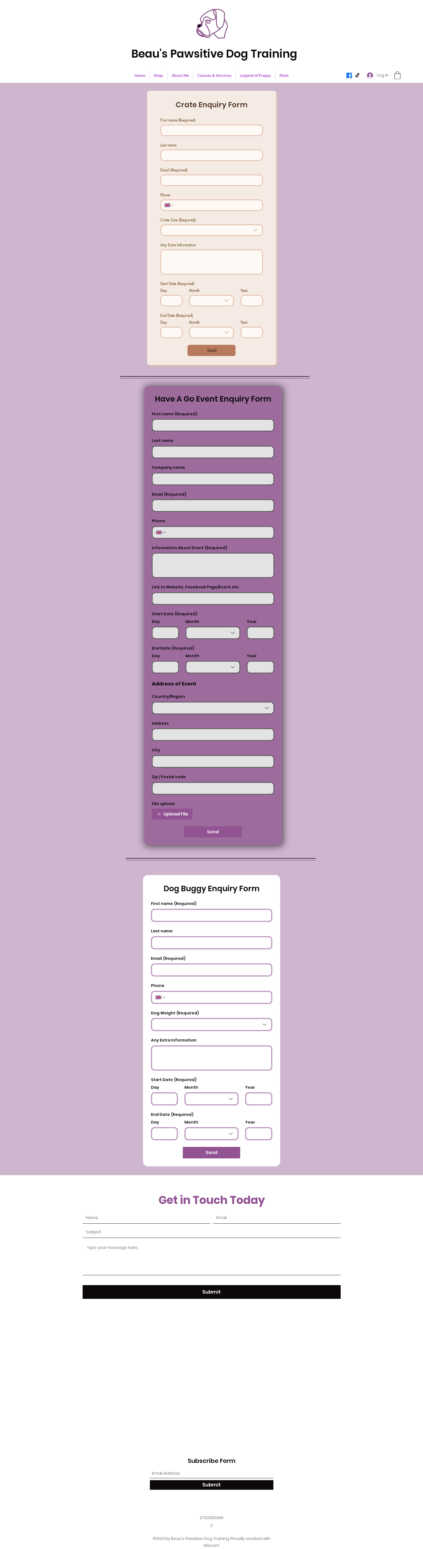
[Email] (210, 180)
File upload (163, 803)
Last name (168, 145)
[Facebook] (349, 75)
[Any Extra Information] (211, 262)
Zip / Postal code (169, 777)
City (156, 750)
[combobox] (211, 230)
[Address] (211, 734)
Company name (168, 467)
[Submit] (212, 1292)
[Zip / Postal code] (211, 788)
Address (160, 723)
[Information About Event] (213, 565)
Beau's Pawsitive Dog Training (214, 53)
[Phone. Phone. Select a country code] (169, 205)
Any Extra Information (178, 244)
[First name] (210, 130)
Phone (165, 195)
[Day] (170, 301)
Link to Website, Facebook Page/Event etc (195, 587)
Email (173, 170)
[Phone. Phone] (217, 205)
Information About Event (189, 548)
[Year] (250, 301)
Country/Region (168, 696)
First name (177, 120)
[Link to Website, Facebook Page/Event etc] (211, 598)
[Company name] (211, 478)
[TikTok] (357, 75)
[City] (211, 761)
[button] (397, 75)
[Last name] (210, 155)
